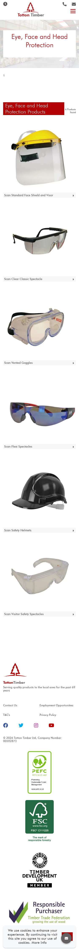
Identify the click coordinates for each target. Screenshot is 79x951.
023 (65, 4)
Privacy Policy (48, 714)
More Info (39, 943)
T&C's (6, 714)
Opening (5, 4)
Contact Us (10, 705)
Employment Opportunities (56, 705)
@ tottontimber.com (74, 4)
